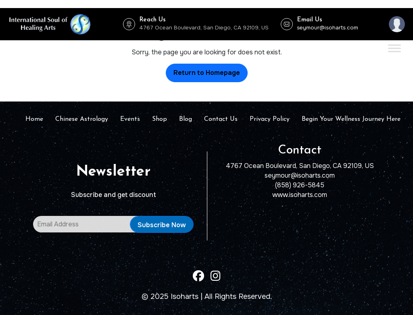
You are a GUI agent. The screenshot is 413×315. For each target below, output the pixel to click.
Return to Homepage (206, 72)
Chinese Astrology (81, 119)
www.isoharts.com (299, 195)
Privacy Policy (270, 119)
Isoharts (184, 296)
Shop (159, 119)
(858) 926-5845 (299, 185)
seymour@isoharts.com (327, 27)
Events (130, 119)
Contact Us (221, 119)
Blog (185, 119)
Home (34, 119)
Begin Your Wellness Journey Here (351, 119)
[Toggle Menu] (394, 48)
